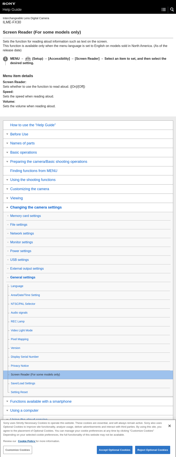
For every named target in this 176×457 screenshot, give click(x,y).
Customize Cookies (17, 452)
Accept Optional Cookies (114, 452)
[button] (172, 9)
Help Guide (12, 9)
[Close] (169, 428)
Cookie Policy (27, 443)
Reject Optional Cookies (152, 452)
